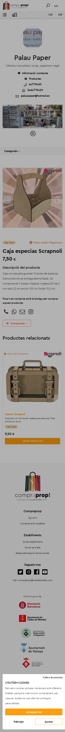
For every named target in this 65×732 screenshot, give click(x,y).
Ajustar (49, 721)
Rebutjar (19, 721)
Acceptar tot (34, 712)
